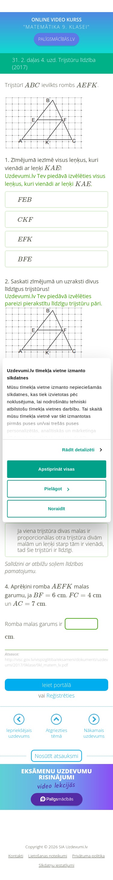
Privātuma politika (88, 856)
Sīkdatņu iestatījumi (56, 865)
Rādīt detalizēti (78, 449)
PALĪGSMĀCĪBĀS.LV (56, 39)
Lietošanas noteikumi (47, 856)
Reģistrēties (60, 695)
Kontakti (16, 856)
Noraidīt (56, 508)
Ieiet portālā (56, 684)
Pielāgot (56, 488)
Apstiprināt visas (56, 469)
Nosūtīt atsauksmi (56, 755)
